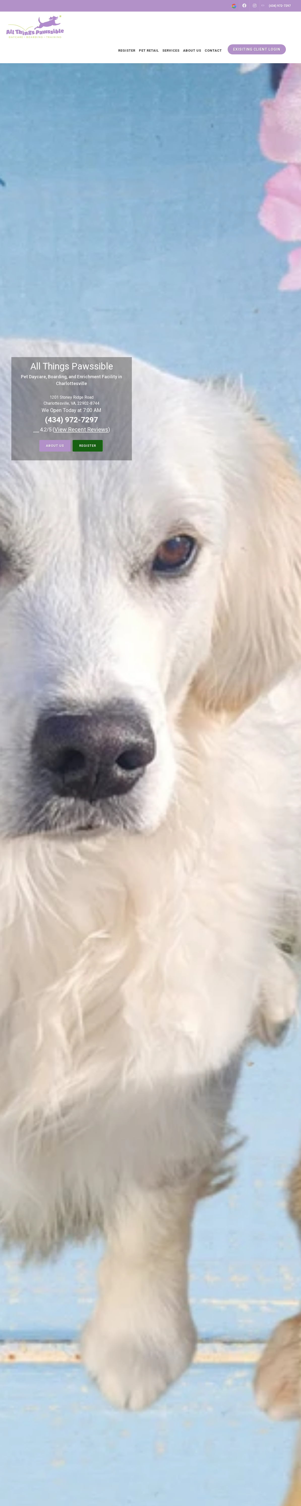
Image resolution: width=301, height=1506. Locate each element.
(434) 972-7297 (71, 419)
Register (87, 446)
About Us (55, 446)
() (81, 429)
